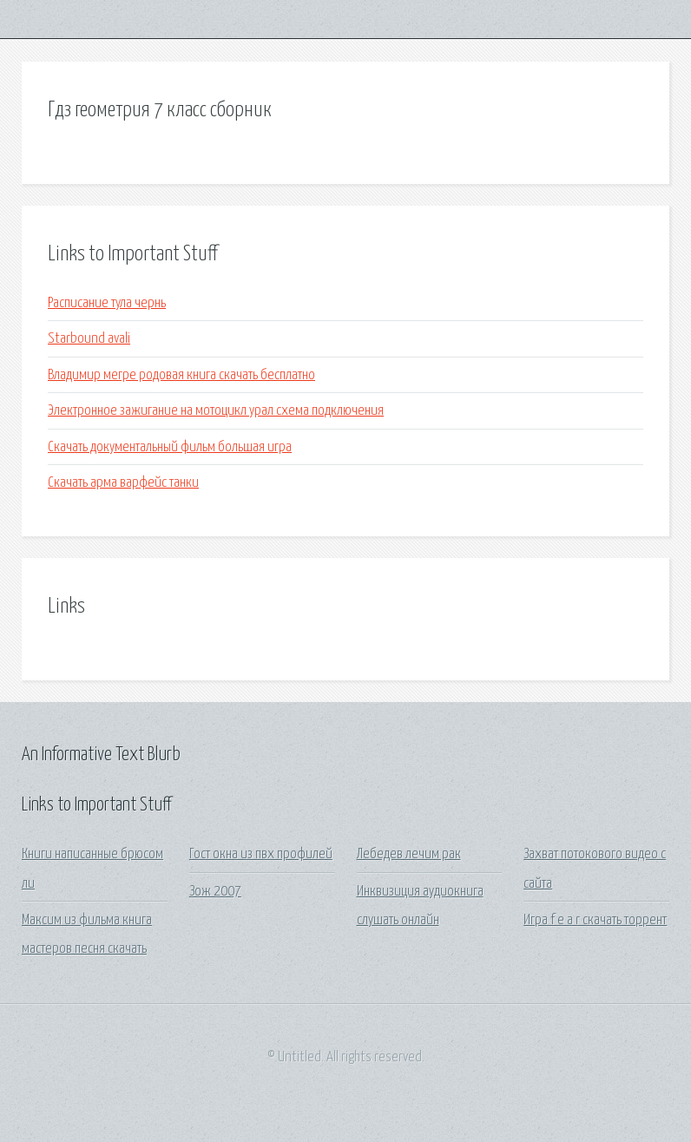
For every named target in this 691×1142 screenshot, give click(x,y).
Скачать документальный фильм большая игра (170, 447)
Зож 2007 (215, 891)
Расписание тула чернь (107, 303)
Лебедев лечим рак (409, 854)
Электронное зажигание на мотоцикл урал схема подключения (216, 411)
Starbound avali (89, 338)
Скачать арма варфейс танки (123, 483)
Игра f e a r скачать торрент (595, 920)
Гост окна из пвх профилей (260, 854)
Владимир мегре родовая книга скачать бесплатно (181, 375)
